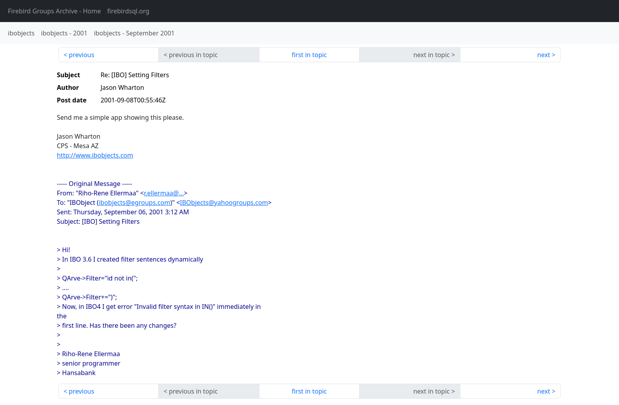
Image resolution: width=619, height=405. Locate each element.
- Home (54, 11)
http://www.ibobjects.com (95, 155)
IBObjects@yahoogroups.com (224, 202)
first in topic (309, 54)
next (543, 54)
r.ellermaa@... (164, 193)
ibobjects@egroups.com (134, 202)
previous (81, 54)
